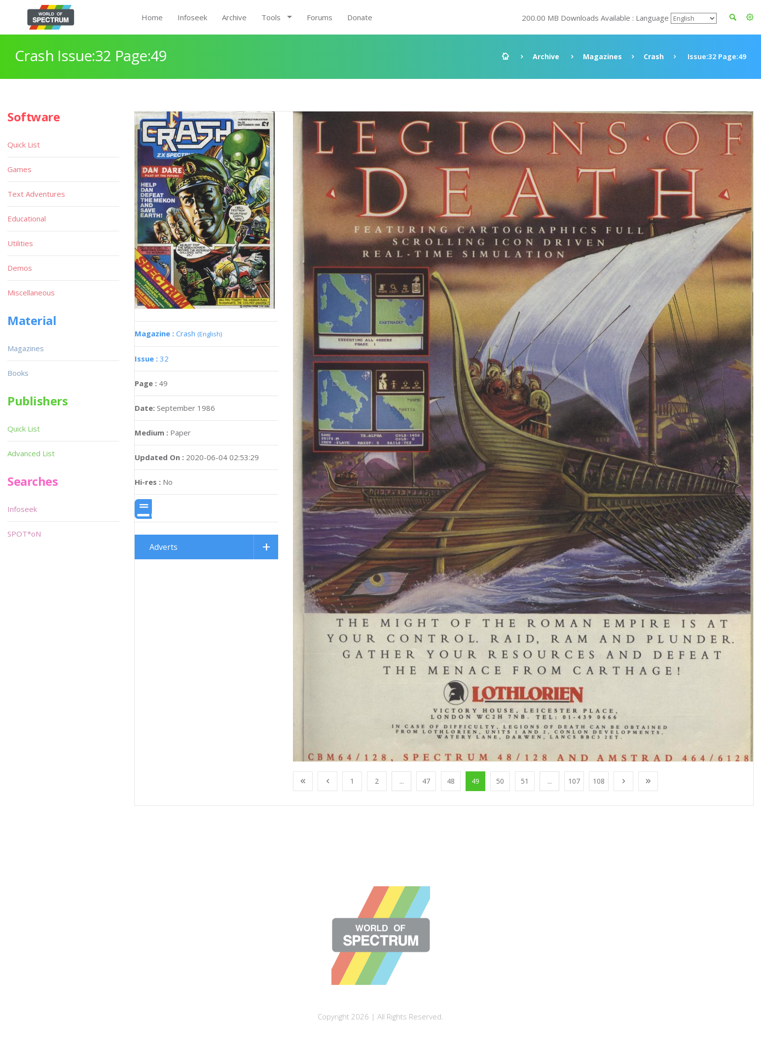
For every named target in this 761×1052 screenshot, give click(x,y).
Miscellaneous (31, 292)
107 (574, 781)
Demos (19, 268)
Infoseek (192, 17)
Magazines (602, 56)
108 (599, 781)
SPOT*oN (24, 534)
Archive (234, 17)
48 (451, 781)
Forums (319, 17)
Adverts (163, 547)
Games (19, 169)
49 (475, 781)
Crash (654, 56)
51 (525, 781)
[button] (750, 17)
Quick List (23, 144)
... (401, 781)
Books (18, 373)
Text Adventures (36, 194)
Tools (271, 17)
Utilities (20, 243)
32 (152, 358)
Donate (359, 17)
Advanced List (31, 453)
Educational (26, 218)
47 (426, 781)
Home (152, 17)
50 (500, 781)
